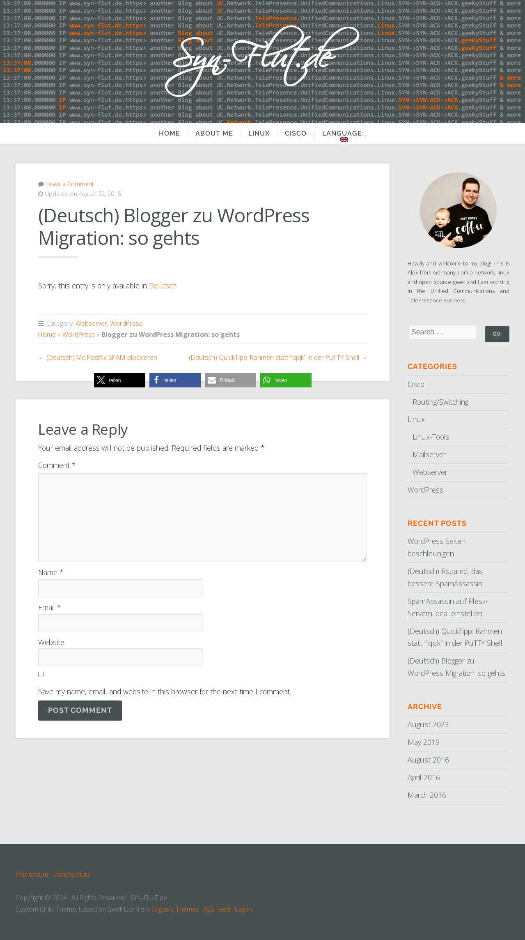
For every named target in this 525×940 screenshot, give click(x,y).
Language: (347, 136)
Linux (250, 133)
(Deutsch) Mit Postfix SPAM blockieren (101, 357)
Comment (57, 465)
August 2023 (428, 724)
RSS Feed (217, 909)
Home (161, 133)
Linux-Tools (431, 437)
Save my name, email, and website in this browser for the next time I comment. (164, 691)
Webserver (91, 323)
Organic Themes (175, 909)
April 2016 (424, 777)
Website (51, 642)
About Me (206, 133)
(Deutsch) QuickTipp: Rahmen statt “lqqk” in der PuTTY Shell (274, 357)
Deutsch (163, 285)
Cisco (293, 133)
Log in (243, 909)
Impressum (32, 874)
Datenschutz (71, 874)
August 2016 (428, 760)
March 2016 (427, 795)
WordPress (126, 323)
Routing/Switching (440, 402)
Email (49, 607)
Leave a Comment (70, 184)
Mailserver (429, 454)
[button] (119, 380)
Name (50, 572)
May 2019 (424, 742)
